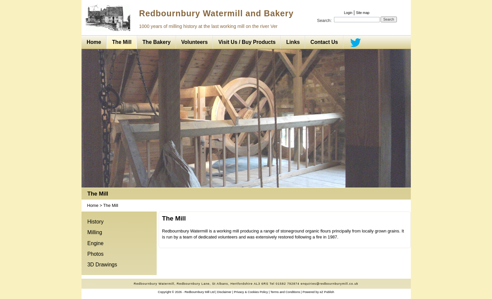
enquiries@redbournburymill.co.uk (329, 283)
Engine (95, 243)
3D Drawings (102, 264)
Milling (94, 232)
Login (348, 13)
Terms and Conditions (285, 292)
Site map (362, 13)
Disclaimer (224, 292)
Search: (324, 20)
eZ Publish (327, 292)
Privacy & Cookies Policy (251, 292)
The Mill (97, 194)
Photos (95, 254)
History (95, 221)
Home (92, 205)
